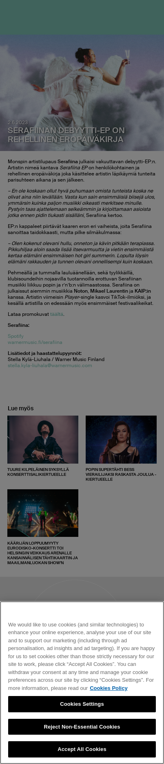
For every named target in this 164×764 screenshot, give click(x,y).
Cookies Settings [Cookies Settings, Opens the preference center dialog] (82, 704)
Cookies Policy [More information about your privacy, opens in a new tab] (108, 688)
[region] (82, 682)
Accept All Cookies (82, 749)
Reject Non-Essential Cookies (82, 727)
